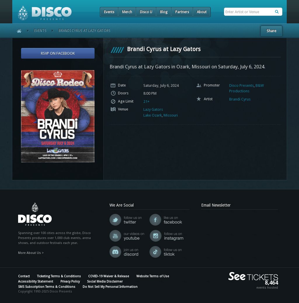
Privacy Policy (70, 281)
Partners (182, 12)
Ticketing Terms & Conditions (59, 276)
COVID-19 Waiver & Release (108, 276)
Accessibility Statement (35, 281)
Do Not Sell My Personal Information (110, 287)
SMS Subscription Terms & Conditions (46, 287)
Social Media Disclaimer (105, 281)
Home (17, 31)
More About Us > (31, 253)
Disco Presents (241, 85)
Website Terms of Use (152, 276)
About (201, 12)
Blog (163, 12)
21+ (146, 101)
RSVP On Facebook (58, 53)
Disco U (146, 12)
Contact (24, 276)
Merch (127, 12)
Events (109, 12)
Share (271, 31)
